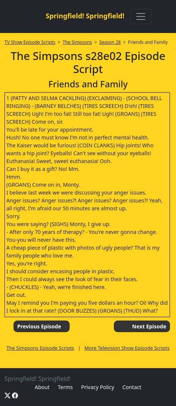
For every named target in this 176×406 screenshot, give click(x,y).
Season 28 (110, 42)
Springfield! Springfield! (85, 15)
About (42, 387)
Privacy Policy (97, 387)
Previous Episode (39, 326)
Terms (65, 387)
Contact (132, 387)
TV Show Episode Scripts (29, 42)
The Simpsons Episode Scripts (40, 348)
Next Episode (149, 326)
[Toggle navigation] (140, 16)
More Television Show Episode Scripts (127, 348)
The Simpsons (77, 42)
